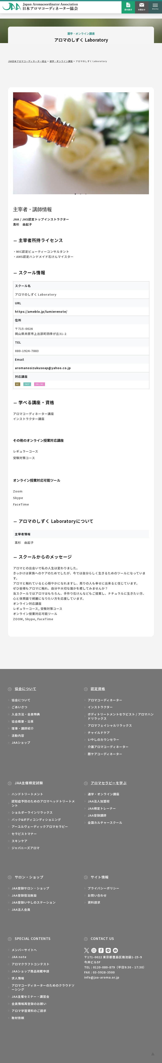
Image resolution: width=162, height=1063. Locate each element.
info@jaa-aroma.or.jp (101, 977)
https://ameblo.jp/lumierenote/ (41, 311)
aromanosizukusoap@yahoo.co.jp (43, 368)
